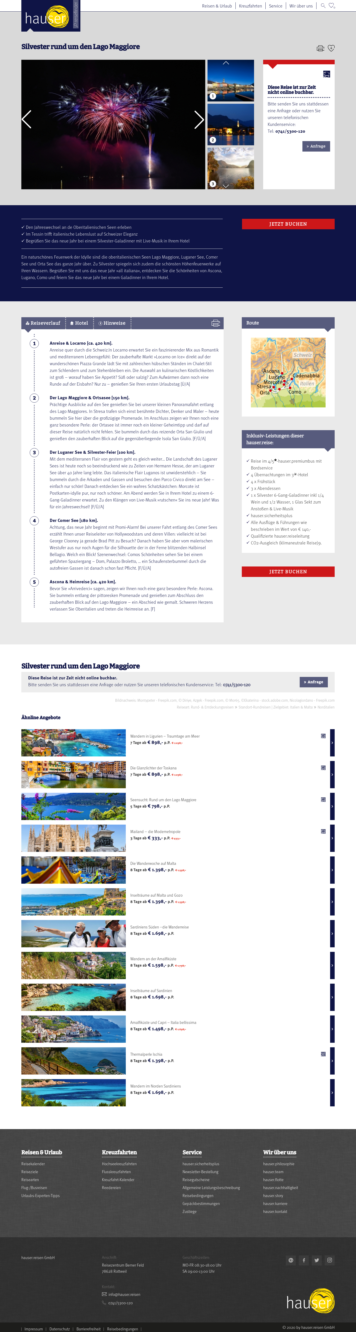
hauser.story (273, 1195)
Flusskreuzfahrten (116, 1171)
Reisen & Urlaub (217, 5)
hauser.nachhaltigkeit (280, 1187)
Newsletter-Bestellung (200, 1171)
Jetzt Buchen (288, 224)
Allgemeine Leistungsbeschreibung (211, 1187)
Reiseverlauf (43, 323)
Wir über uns (301, 5)
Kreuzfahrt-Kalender (118, 1179)
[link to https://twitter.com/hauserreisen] (317, 1260)
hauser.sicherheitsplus (201, 1163)
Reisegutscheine (196, 1179)
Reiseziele (29, 1171)
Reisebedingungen (198, 1195)
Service (275, 5)
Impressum (34, 1329)
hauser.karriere (275, 1203)
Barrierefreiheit (89, 1329)
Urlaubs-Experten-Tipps (40, 1195)
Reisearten (30, 1179)
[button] (26, 119)
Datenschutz (59, 1329)
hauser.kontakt (275, 1211)
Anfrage (318, 146)
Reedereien (111, 1187)
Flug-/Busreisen (34, 1187)
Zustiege (190, 1211)
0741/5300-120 (236, 684)
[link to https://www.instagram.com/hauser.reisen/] (330, 1260)
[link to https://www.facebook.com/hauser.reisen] (304, 1260)
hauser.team (273, 1171)
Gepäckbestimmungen (201, 1203)
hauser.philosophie (278, 1163)
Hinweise (112, 323)
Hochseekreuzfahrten (119, 1163)
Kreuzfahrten (250, 5)
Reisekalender (33, 1163)
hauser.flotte (273, 1179)
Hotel (79, 323)
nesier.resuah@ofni (124, 1294)
